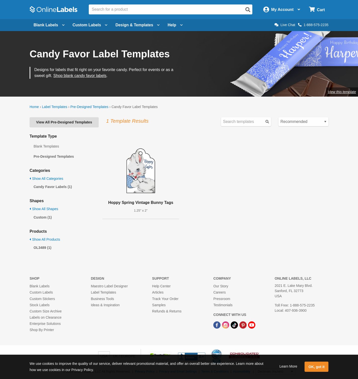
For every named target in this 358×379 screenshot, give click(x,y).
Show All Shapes (44, 209)
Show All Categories (46, 179)
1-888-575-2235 (313, 25)
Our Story (220, 286)
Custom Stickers (42, 299)
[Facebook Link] (217, 325)
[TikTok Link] (235, 325)
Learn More (288, 366)
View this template (342, 92)
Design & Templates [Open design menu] (137, 25)
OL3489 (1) (42, 248)
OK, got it (317, 367)
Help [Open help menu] (175, 25)
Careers (219, 292)
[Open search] (247, 9)
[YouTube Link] (251, 325)
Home (34, 107)
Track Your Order (165, 299)
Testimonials (222, 305)
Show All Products (45, 239)
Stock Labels (39, 305)
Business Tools (102, 299)
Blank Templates (46, 146)
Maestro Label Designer (109, 286)
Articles (158, 292)
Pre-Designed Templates (89, 107)
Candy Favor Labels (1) (53, 187)
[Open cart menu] (316, 9)
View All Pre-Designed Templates (64, 122)
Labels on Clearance (45, 317)
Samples (159, 305)
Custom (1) (43, 217)
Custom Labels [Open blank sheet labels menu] (90, 25)
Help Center (161, 286)
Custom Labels (41, 292)
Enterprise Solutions (45, 324)
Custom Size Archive (46, 311)
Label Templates (54, 107)
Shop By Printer (42, 330)
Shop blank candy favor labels (79, 76)
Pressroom (221, 299)
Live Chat (284, 25)
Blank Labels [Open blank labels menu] (49, 25)
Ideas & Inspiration (105, 305)
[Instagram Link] (226, 325)
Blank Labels (39, 286)
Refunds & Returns (166, 311)
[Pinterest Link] (243, 325)
